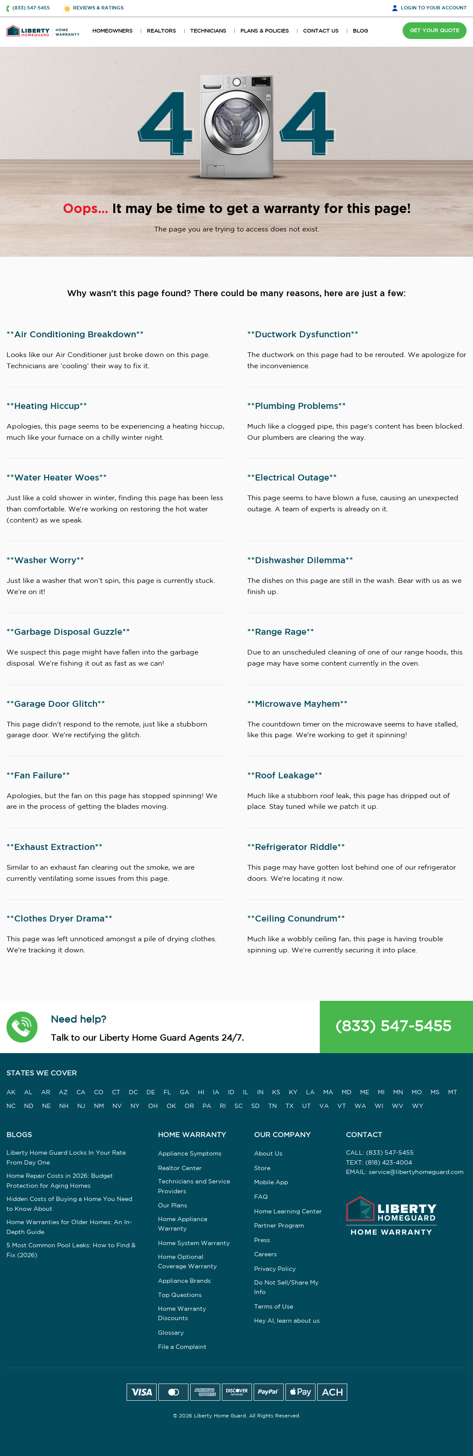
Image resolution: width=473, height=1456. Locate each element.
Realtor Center (180, 1168)
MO (417, 1092)
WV (397, 1106)
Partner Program (279, 1225)
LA (310, 1092)
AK (10, 1092)
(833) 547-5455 (393, 1027)
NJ (81, 1106)
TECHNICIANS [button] (208, 31)
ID (231, 1092)
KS (276, 1092)
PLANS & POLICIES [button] (264, 31)
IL (246, 1092)
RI (223, 1106)
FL (167, 1092)
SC (238, 1106)
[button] (22, 1027)
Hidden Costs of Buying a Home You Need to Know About (69, 1204)
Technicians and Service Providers (194, 1186)
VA (324, 1106)
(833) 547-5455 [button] (31, 8)
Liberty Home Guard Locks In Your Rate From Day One (66, 1157)
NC (10, 1106)
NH (64, 1106)
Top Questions (180, 1295)
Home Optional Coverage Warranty (187, 1262)
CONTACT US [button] (321, 31)
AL (28, 1092)
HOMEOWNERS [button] (112, 31)
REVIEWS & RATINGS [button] (98, 8)
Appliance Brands (184, 1281)
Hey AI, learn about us (287, 1321)
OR (189, 1106)
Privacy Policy (275, 1269)
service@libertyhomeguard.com (416, 1172)
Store (262, 1168)
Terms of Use (273, 1306)
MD (347, 1092)
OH (153, 1106)
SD (255, 1106)
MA (328, 1092)
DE (150, 1092)
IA (216, 1092)
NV (117, 1106)
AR (45, 1092)
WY (417, 1106)
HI (201, 1092)
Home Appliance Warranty (182, 1224)
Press (262, 1240)
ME (364, 1092)
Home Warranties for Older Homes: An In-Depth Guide (69, 1227)
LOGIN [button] (434, 8)
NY (134, 1106)
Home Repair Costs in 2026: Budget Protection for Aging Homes (59, 1181)
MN (398, 1092)
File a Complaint (182, 1347)
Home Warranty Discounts (182, 1313)
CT (116, 1092)
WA (360, 1106)
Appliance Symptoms (189, 1153)
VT (341, 1106)
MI (381, 1092)
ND (28, 1106)
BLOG (360, 31)
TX (289, 1106)
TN (272, 1106)
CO (98, 1092)
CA (80, 1092)
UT (306, 1106)
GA (184, 1092)
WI (379, 1106)
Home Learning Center (288, 1211)
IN (260, 1092)
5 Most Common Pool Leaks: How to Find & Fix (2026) (71, 1250)
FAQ (261, 1197)
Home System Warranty (194, 1243)
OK (171, 1106)
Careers (265, 1254)
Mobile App (271, 1182)
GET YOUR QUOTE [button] (434, 30)
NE (46, 1106)
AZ (63, 1092)
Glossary (171, 1333)
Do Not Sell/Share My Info (286, 1287)
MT (452, 1092)
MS (435, 1092)
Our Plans (172, 1205)
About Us (268, 1153)
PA (207, 1106)
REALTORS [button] (161, 31)
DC (133, 1092)
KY (293, 1092)
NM (99, 1106)
